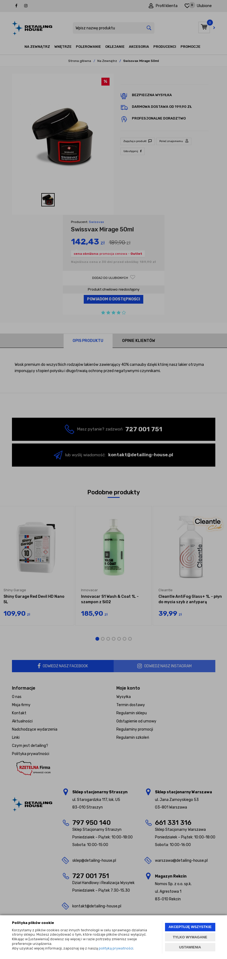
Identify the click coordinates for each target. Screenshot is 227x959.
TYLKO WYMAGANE (190, 937)
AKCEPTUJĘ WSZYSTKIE (190, 927)
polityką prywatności (116, 948)
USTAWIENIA (190, 947)
